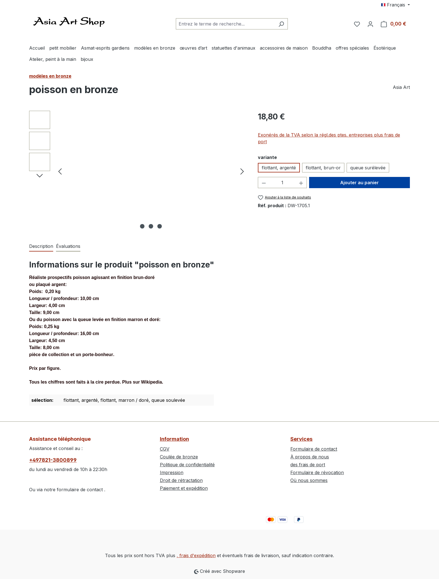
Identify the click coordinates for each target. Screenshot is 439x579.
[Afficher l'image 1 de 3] (142, 226)
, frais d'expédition (196, 555)
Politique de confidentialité (187, 464)
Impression (171, 472)
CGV (164, 449)
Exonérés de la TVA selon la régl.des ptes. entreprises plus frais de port (329, 138)
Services (301, 439)
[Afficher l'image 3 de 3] (159, 226)
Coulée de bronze (179, 457)
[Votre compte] (370, 23)
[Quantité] (282, 182)
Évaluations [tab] (68, 246)
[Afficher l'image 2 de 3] (151, 226)
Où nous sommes (309, 480)
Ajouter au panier (359, 182)
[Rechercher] (281, 23)
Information (174, 439)
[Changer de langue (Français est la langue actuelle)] (395, 5)
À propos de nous (309, 457)
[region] (138, 171)
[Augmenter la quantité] (301, 182)
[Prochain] (242, 171)
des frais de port (307, 464)
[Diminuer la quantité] (264, 182)
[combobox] (225, 23)
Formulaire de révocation (317, 472)
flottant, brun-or (323, 167)
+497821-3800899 (53, 460)
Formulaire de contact (313, 449)
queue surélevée (368, 167)
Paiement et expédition (184, 488)
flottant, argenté (279, 167)
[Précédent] (60, 171)
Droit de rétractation (181, 480)
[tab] (41, 246)
